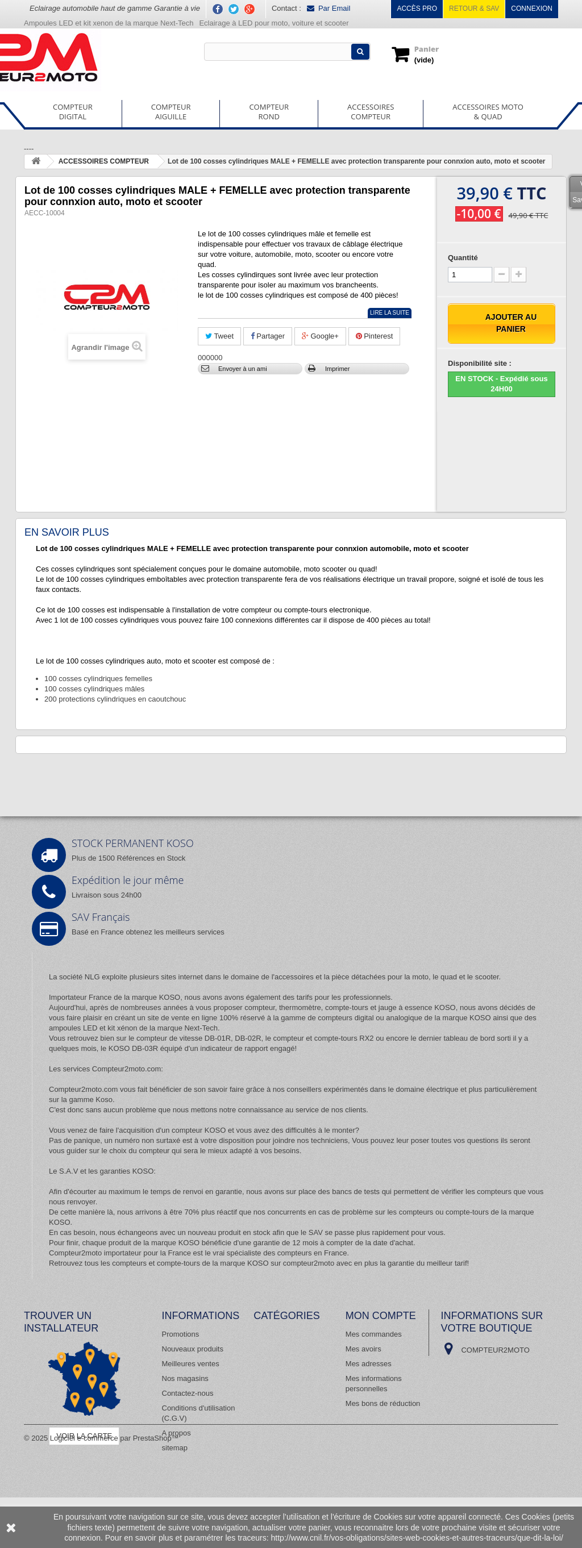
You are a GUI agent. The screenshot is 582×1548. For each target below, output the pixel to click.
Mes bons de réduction (383, 1403)
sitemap (175, 1447)
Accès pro (417, 8)
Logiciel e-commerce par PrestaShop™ (114, 1488)
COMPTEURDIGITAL (73, 112)
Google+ (320, 336)
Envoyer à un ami (242, 368)
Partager (268, 336)
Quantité (463, 257)
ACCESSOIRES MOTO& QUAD (487, 112)
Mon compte (381, 1315)
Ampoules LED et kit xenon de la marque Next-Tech (108, 23)
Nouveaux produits (192, 1349)
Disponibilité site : (480, 363)
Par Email (328, 8)
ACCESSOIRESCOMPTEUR (370, 112)
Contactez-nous (188, 1393)
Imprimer (337, 368)
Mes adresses (369, 1363)
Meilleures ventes (190, 1363)
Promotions (180, 1334)
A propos (176, 1433)
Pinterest (374, 336)
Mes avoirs (363, 1349)
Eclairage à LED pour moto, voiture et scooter (275, 23)
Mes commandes (374, 1334)
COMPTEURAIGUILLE (171, 112)
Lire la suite (389, 313)
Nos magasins (185, 1378)
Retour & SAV (474, 8)
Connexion (531, 8)
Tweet (219, 336)
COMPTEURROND (269, 112)
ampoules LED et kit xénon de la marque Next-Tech (133, 1028)
